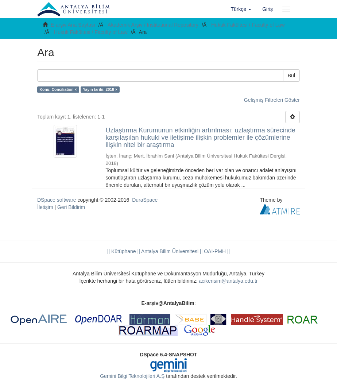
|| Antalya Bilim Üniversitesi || (169, 251)
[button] (241, 9)
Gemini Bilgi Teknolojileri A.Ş (132, 376)
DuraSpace (145, 200)
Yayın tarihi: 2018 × (100, 89)
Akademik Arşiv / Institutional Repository (153, 25)
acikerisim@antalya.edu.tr (228, 281)
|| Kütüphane (121, 251)
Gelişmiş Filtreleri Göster (272, 100)
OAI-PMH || (216, 251)
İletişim (45, 207)
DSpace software (56, 200)
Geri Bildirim (71, 207)
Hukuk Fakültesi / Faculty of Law (248, 25)
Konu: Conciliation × (58, 89)
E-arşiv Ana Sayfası (73, 25)
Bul (291, 75)
